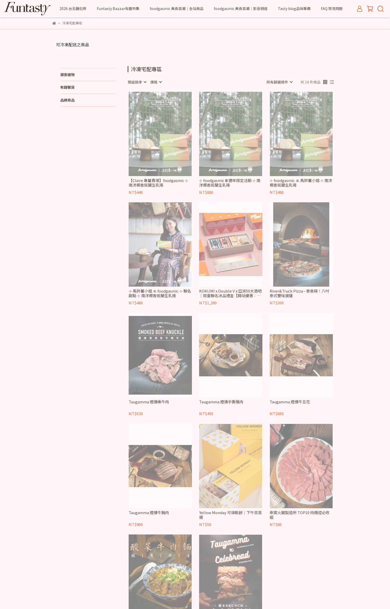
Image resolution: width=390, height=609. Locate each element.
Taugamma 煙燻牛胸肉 (149, 512)
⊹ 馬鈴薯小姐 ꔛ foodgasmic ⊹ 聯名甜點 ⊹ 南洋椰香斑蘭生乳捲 (160, 293)
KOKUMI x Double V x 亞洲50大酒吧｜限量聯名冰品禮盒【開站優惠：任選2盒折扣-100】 (230, 293)
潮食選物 (67, 74)
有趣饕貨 (67, 87)
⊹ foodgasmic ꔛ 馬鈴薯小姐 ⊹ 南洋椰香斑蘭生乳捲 (301, 182)
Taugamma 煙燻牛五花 (290, 401)
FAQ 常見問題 (332, 8)
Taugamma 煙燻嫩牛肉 (149, 401)
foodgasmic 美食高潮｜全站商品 (176, 8)
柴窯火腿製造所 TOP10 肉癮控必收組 (300, 515)
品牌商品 (67, 100)
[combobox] (137, 82)
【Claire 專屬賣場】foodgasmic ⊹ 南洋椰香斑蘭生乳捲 (158, 182)
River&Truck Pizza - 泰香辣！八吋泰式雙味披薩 (299, 293)
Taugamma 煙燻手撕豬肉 (221, 401)
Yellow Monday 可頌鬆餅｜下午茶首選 (230, 515)
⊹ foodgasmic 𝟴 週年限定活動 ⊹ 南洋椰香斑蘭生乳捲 (229, 182)
